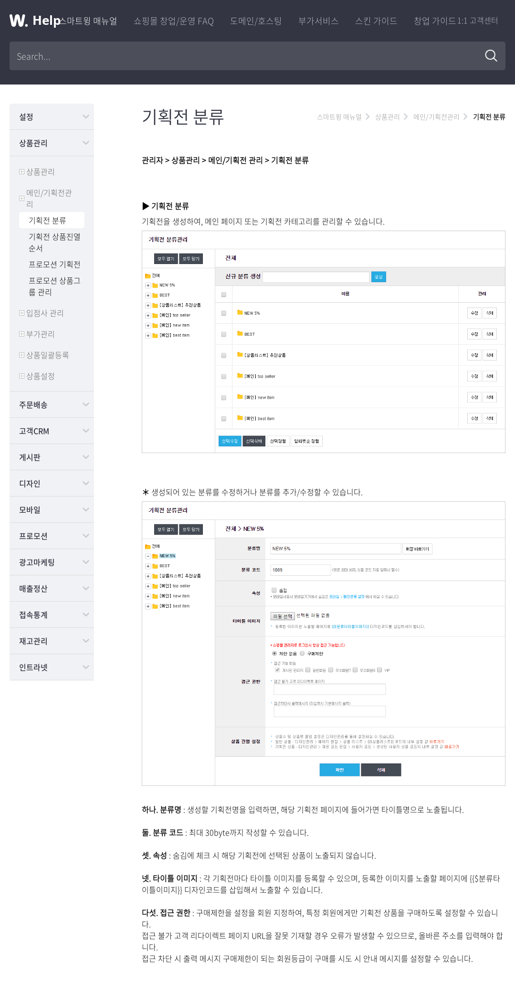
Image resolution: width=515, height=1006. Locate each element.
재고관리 (33, 640)
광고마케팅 (37, 562)
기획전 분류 (47, 220)
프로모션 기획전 (55, 264)
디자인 (30, 483)
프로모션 (33, 535)
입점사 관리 (45, 312)
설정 (26, 116)
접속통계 (33, 614)
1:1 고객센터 (477, 20)
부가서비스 (318, 20)
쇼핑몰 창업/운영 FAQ (174, 20)
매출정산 (33, 588)
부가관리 (40, 333)
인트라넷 (33, 667)
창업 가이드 (435, 20)
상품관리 (33, 142)
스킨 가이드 (376, 20)
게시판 (30, 457)
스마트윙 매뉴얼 (88, 20)
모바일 (30, 509)
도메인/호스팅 (256, 20)
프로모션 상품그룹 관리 (55, 286)
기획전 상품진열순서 (55, 242)
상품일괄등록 (47, 354)
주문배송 (33, 404)
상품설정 (40, 375)
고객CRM (34, 430)
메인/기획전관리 (49, 198)
